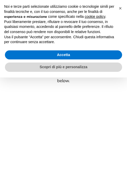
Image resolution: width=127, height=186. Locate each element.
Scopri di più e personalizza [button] (63, 67)
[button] (120, 8)
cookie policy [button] (95, 16)
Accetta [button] (63, 55)
